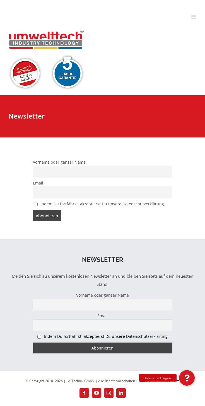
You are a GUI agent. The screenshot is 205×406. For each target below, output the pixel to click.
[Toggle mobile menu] (194, 17)
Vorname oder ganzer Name (59, 162)
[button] (187, 378)
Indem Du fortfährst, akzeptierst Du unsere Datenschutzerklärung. (102, 203)
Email (38, 183)
